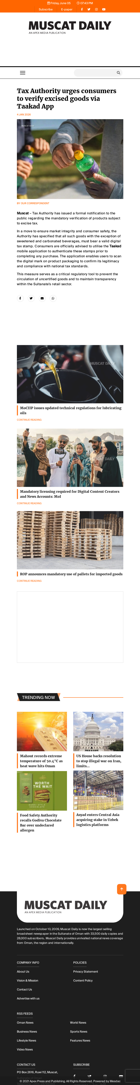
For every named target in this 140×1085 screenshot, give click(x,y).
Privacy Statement (85, 1036)
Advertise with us (28, 1062)
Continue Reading (29, 603)
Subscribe (46, 9)
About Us (23, 1036)
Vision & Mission (27, 1044)
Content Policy (83, 1044)
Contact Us (24, 1053)
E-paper (66, 9)
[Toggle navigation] (22, 72)
